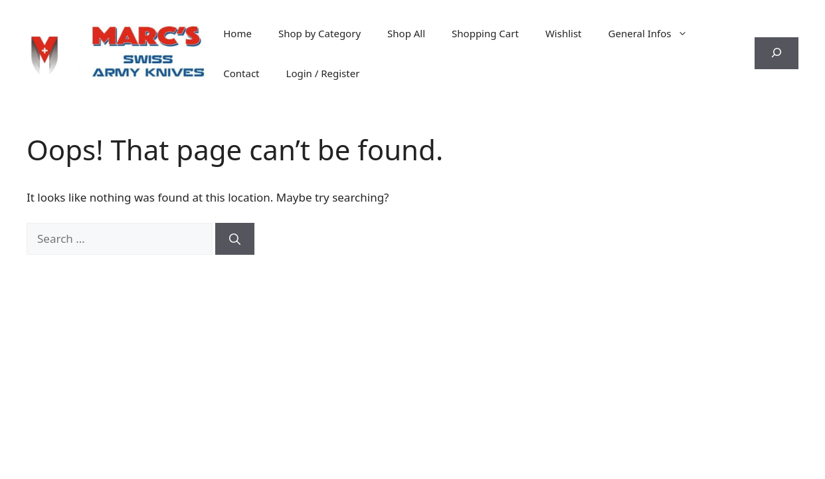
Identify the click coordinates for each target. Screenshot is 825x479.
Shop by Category (319, 33)
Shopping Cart (485, 33)
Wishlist (563, 33)
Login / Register (323, 73)
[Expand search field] (776, 53)
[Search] (234, 239)
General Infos (654, 33)
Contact (241, 73)
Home (237, 33)
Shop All (406, 33)
